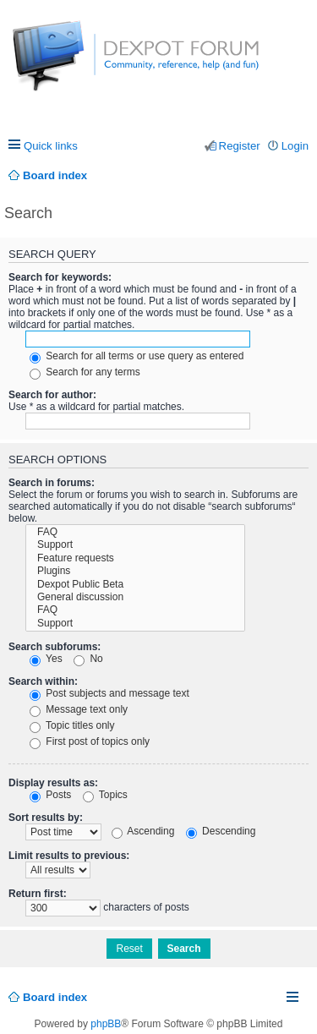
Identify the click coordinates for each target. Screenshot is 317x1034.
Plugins (135, 571)
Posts (50, 795)
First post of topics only (90, 741)
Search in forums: (51, 483)
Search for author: (52, 395)
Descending (221, 831)
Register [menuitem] (239, 146)
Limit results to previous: (68, 856)
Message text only (79, 709)
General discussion (135, 597)
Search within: (43, 681)
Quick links (51, 146)
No (88, 659)
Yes (46, 659)
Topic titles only (72, 725)
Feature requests (135, 558)
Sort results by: (45, 817)
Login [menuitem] (295, 146)
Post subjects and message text (109, 693)
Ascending (143, 831)
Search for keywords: (60, 277)
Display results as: (53, 783)
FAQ (135, 532)
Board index (55, 997)
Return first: (37, 894)
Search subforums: (54, 647)
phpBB (105, 1024)
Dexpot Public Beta (135, 584)
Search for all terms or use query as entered (136, 356)
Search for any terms (85, 372)
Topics (105, 795)
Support (135, 545)
